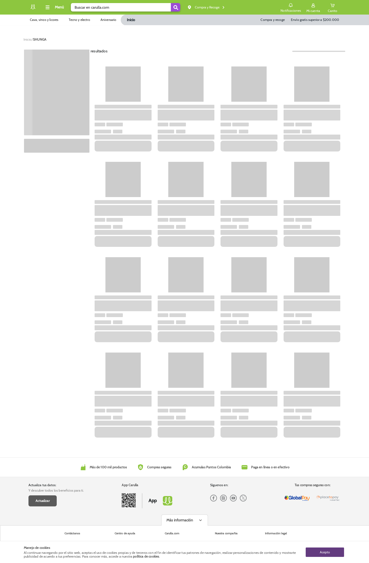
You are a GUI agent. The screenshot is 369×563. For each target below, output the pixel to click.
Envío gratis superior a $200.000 (315, 20)
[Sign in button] (313, 7)
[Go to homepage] (27, 39)
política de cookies (146, 556)
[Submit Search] (175, 7)
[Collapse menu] (54, 7)
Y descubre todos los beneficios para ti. (56, 490)
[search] (125, 7)
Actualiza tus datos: (42, 485)
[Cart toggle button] (332, 7)
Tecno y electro (79, 20)
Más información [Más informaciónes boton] (179, 520)
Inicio (131, 20)
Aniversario (108, 20)
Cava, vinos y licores (44, 20)
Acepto (325, 552)
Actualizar (43, 501)
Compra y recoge (273, 20)
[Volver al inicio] (33, 8)
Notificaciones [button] (291, 7)
